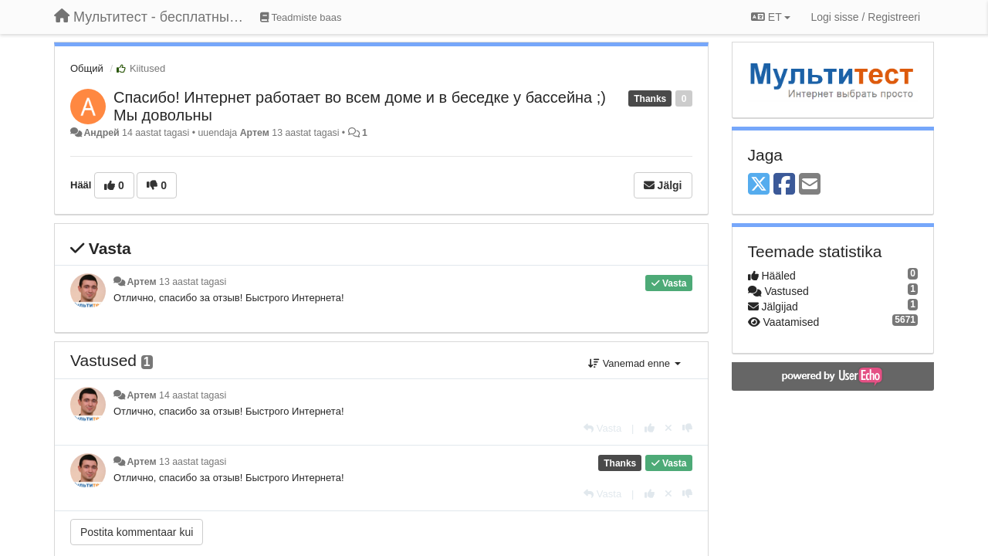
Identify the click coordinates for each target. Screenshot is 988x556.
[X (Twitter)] (759, 184)
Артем (254, 132)
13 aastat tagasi (192, 281)
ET (770, 17)
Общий (86, 68)
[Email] (810, 184)
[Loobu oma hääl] (668, 428)
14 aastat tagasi (192, 395)
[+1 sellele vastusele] (650, 428)
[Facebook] (784, 184)
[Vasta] (602, 428)
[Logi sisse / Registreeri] (865, 17)
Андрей (101, 132)
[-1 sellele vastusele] (687, 428)
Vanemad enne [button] (634, 363)
